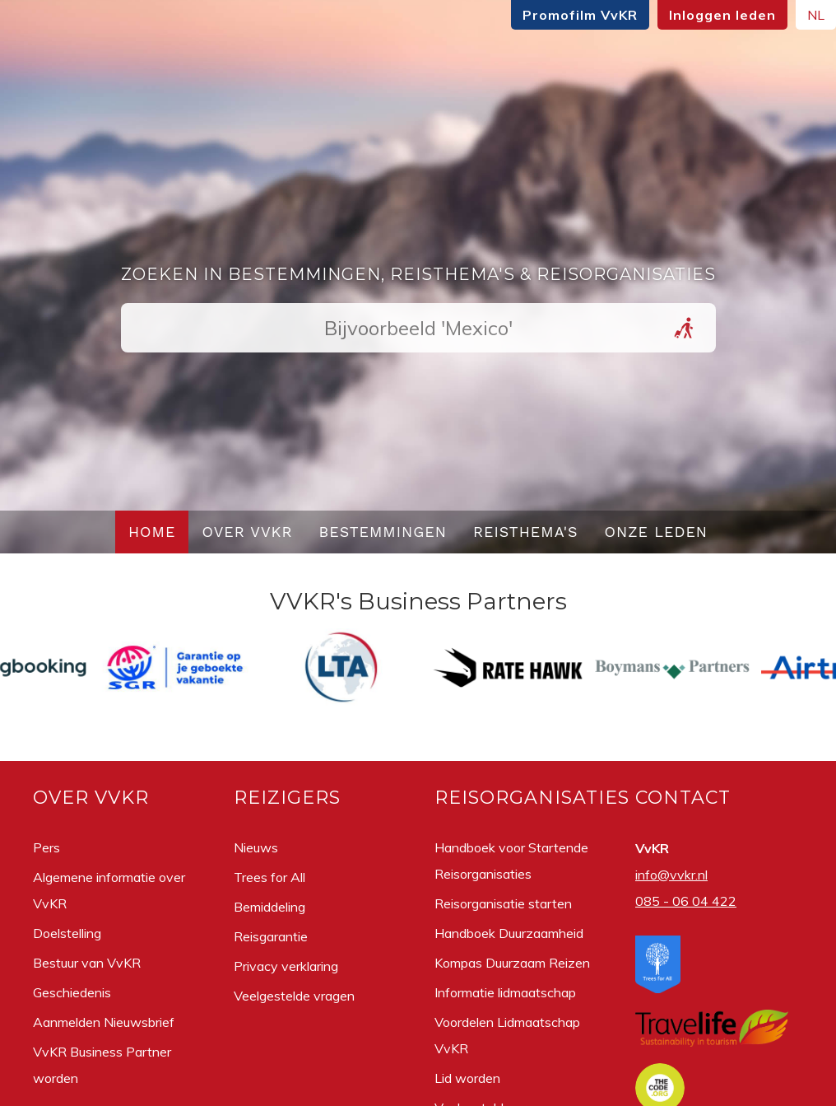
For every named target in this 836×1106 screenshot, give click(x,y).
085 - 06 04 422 (685, 901)
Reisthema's (525, 531)
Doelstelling (67, 933)
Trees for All (269, 877)
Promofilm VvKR (580, 15)
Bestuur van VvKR (87, 962)
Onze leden (656, 531)
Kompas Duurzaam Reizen (512, 962)
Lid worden (467, 1078)
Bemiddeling (269, 906)
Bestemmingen (382, 531)
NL (815, 15)
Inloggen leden (722, 15)
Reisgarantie (271, 936)
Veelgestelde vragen (294, 995)
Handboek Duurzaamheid (508, 933)
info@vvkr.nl (671, 874)
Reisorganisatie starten (503, 903)
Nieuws (256, 847)
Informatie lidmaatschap (505, 992)
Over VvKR (247, 531)
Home (152, 531)
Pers (46, 847)
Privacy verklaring (286, 966)
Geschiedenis (72, 992)
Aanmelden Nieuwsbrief (103, 1022)
